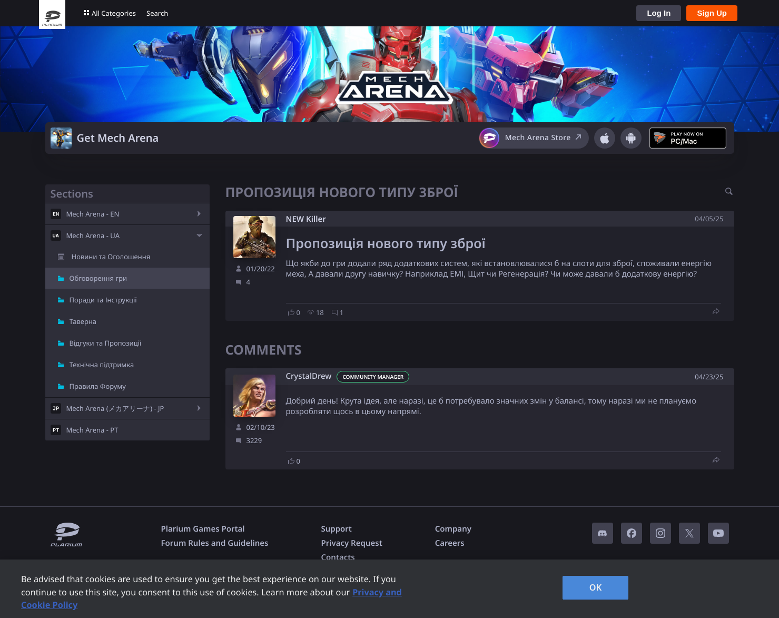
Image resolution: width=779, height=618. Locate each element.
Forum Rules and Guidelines (215, 543)
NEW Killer (306, 219)
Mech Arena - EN (93, 214)
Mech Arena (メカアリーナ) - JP (115, 408)
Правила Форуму (98, 386)
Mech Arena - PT (92, 430)
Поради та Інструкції (103, 300)
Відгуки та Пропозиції (106, 343)
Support (336, 529)
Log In (658, 12)
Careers (450, 543)
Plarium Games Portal (203, 529)
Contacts (337, 557)
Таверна (83, 321)
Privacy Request (351, 543)
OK (595, 587)
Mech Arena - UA (93, 235)
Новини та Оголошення (111, 256)
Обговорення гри (98, 278)
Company (453, 529)
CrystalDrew (309, 376)
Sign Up (712, 12)
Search (157, 13)
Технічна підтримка (102, 364)
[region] (389, 589)
